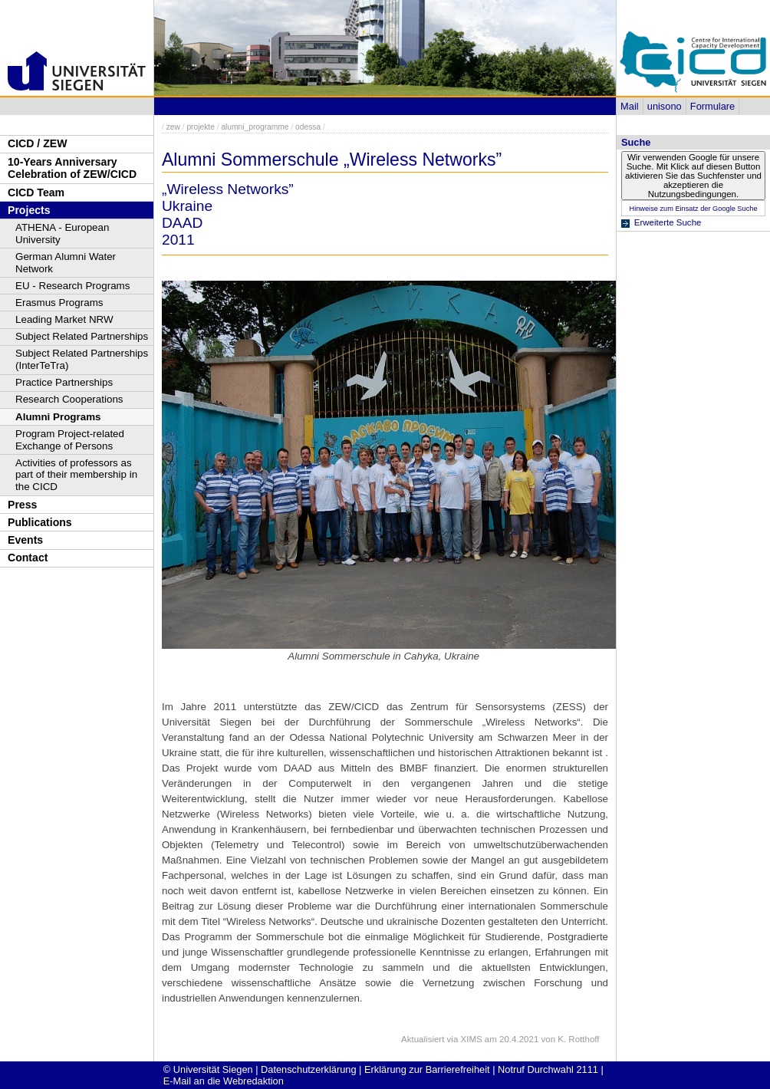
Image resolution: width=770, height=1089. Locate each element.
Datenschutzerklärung (308, 1069)
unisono (664, 106)
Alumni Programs (57, 417)
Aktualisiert (422, 1039)
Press (22, 504)
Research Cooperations (69, 399)
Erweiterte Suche (668, 222)
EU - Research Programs (72, 285)
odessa (308, 127)
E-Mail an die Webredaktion (223, 1081)
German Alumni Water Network (65, 263)
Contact (28, 557)
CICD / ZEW (37, 143)
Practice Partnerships (64, 382)
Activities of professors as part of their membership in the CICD (76, 475)
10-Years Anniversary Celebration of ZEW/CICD (72, 168)
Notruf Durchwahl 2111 (548, 1069)
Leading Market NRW (64, 319)
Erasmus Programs (59, 302)
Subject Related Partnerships (81, 336)
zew (173, 127)
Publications (40, 522)
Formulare (712, 106)
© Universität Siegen (208, 1069)
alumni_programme (254, 127)
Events (25, 540)
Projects (29, 210)
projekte (200, 127)
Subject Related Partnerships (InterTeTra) (81, 359)
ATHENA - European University (62, 233)
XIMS (471, 1039)
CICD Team (36, 192)
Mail (629, 106)
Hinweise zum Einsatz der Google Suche (693, 208)
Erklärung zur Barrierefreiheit (427, 1069)
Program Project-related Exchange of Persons (69, 440)
